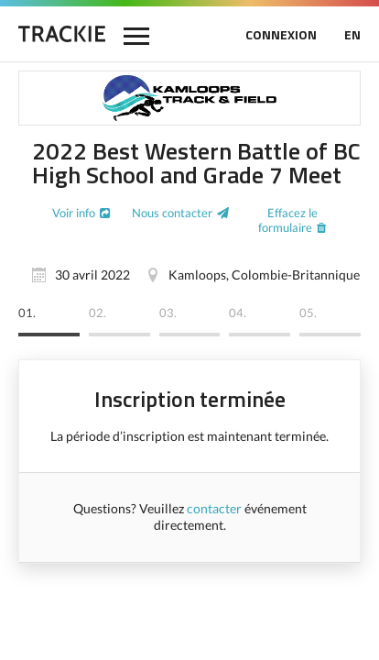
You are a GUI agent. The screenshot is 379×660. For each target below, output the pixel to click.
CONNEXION (281, 34)
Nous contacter (172, 212)
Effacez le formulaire (288, 220)
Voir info (73, 212)
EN (352, 34)
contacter (214, 508)
